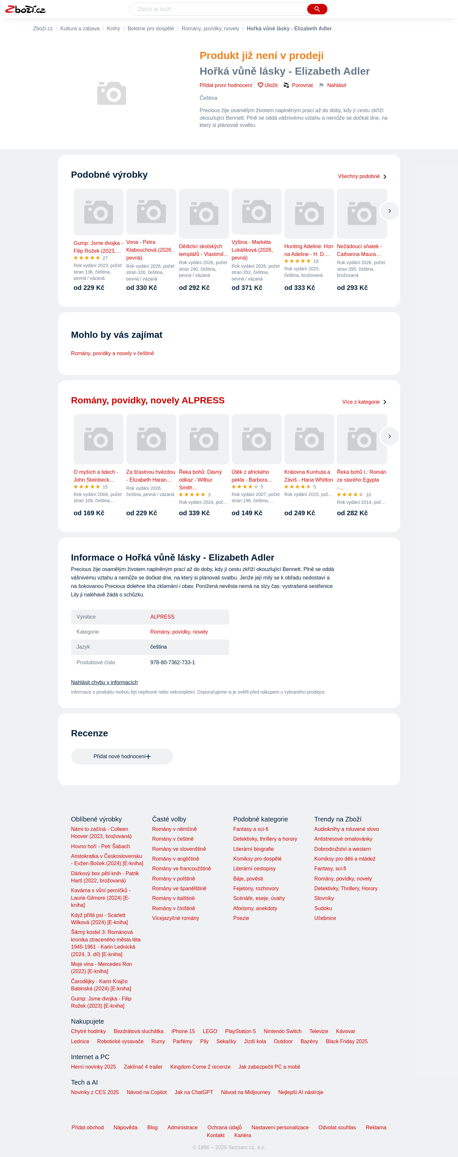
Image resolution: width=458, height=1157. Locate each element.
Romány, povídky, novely (210, 28)
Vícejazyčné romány (175, 918)
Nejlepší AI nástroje (300, 1092)
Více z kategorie (364, 402)
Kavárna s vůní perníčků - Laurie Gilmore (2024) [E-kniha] (101, 898)
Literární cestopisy (254, 868)
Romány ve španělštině (179, 888)
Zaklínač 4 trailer (143, 1067)
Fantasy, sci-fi (330, 868)
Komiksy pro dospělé (257, 859)
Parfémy (183, 1041)
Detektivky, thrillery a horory (265, 839)
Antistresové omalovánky (343, 839)
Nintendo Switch (283, 1031)
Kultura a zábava (80, 28)
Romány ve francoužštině (181, 868)
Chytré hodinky (88, 1031)
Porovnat (298, 85)
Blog (152, 1127)
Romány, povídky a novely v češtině (112, 353)
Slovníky (324, 898)
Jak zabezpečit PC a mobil (269, 1067)
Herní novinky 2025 (93, 1067)
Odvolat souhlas (337, 1127)
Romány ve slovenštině (179, 849)
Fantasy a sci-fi (250, 829)
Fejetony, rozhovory (255, 888)
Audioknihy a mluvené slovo (346, 829)
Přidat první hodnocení (226, 85)
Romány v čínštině (173, 908)
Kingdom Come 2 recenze (200, 1067)
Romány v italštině (173, 898)
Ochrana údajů (225, 1127)
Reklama (376, 1127)
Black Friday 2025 (347, 1041)
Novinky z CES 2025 (95, 1092)
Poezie (241, 918)
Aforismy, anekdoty (255, 908)
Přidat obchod (87, 1127)
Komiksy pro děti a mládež (345, 859)
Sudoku (323, 908)
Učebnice (325, 918)
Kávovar (345, 1031)
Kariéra (242, 1135)
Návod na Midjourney (245, 1092)
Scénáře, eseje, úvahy (259, 898)
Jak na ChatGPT (194, 1092)
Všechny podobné (362, 176)
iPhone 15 (183, 1031)
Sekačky (226, 1041)
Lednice (80, 1041)
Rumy (158, 1041)
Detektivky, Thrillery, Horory (346, 888)
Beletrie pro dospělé (151, 28)
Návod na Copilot (147, 1092)
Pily (204, 1041)
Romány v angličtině (175, 859)
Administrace (182, 1127)
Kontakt (216, 1135)
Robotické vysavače (120, 1041)
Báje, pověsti (248, 878)
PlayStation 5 (240, 1031)
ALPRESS (162, 617)
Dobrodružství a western (342, 849)
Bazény (309, 1041)
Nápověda (125, 1127)
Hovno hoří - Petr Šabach (100, 846)
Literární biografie (253, 849)
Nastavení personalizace (280, 1127)
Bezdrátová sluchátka (139, 1031)
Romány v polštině (173, 878)
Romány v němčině (174, 829)
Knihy (113, 28)
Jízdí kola (255, 1041)
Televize (318, 1031)
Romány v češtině (173, 839)
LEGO (210, 1031)
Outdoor (283, 1041)
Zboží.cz (43, 28)
